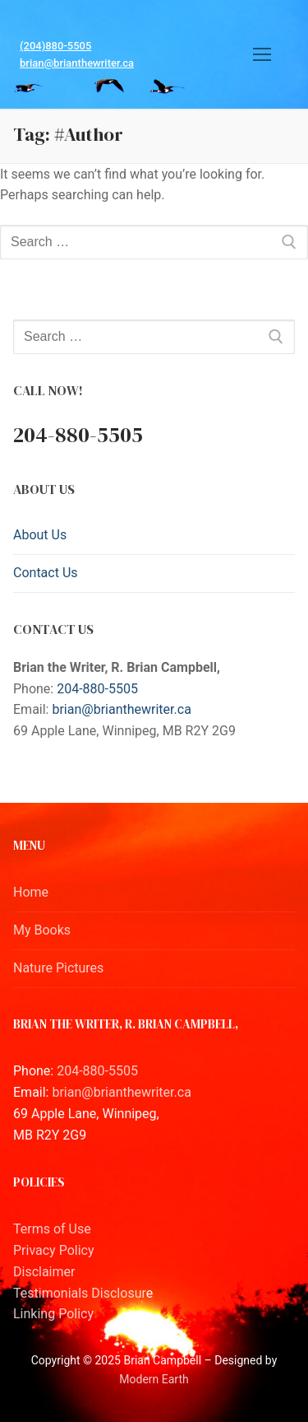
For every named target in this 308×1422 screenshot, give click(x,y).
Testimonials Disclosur (79, 1293)
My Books (42, 930)
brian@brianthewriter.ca (77, 63)
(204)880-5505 (55, 46)
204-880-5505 (97, 689)
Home (30, 892)
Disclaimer (44, 1272)
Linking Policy (53, 1314)
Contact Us (45, 572)
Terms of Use (52, 1229)
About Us (40, 535)
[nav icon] (262, 54)
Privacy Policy (53, 1250)
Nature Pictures (58, 968)
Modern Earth (153, 1379)
